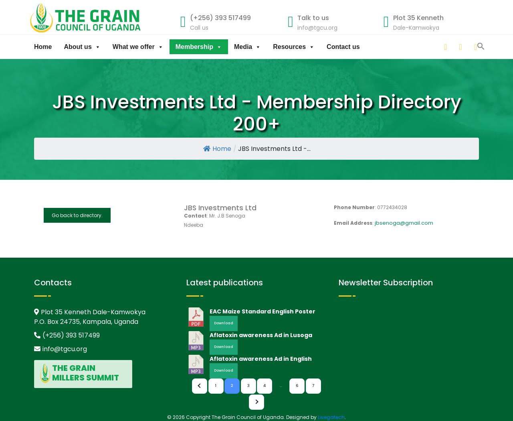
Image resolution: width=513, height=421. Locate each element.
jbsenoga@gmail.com (404, 223)
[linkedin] (446, 46)
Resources (294, 46)
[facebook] (476, 46)
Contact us (343, 46)
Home (43, 46)
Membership (199, 46)
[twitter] (461, 46)
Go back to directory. (77, 215)
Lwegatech (331, 417)
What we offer (138, 46)
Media (247, 46)
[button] (436, 46)
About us (82, 46)
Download (223, 323)
